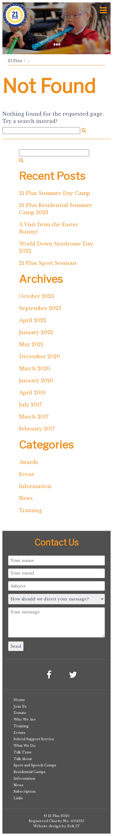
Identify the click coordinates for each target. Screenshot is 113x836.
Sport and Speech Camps (35, 765)
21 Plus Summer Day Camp (54, 193)
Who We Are (25, 719)
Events (19, 733)
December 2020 (39, 356)
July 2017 (30, 405)
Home (19, 700)
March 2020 (34, 368)
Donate (20, 713)
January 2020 (36, 380)
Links (18, 798)
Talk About (23, 759)
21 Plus (15, 60)
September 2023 (40, 308)
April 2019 (32, 393)
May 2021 (31, 344)
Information (35, 486)
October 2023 (36, 296)
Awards (28, 462)
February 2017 (37, 429)
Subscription (25, 791)
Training (30, 510)
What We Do (25, 746)
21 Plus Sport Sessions (48, 263)
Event (26, 474)
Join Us (20, 706)
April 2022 (32, 320)
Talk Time (23, 752)
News (26, 498)
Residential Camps (30, 772)
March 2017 (34, 417)
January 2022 (36, 332)
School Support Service (34, 739)
